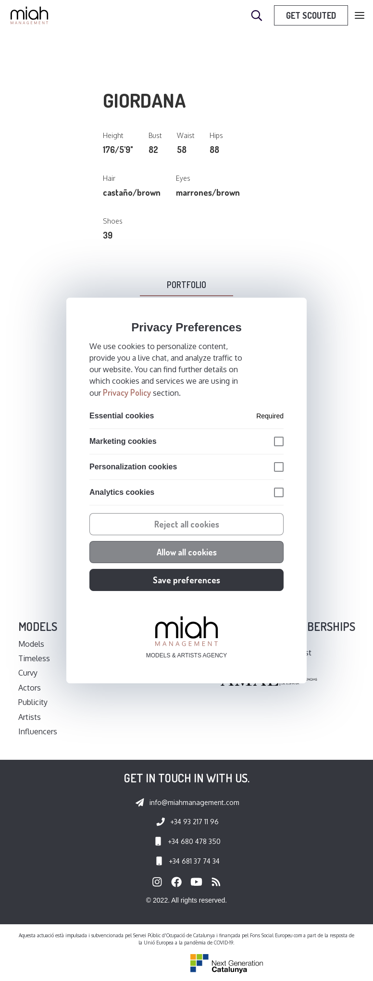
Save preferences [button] (186, 580)
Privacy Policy (127, 392)
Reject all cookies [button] (186, 524)
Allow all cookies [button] (187, 552)
